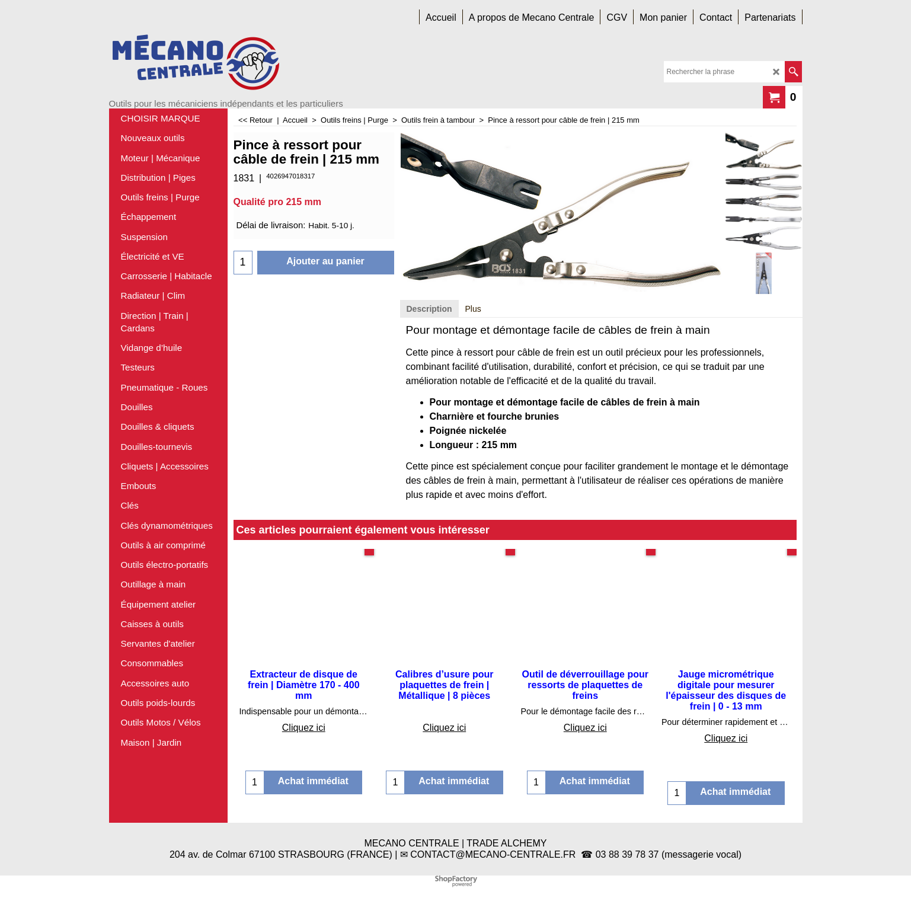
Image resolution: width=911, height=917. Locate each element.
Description (429, 309)
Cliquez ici (303, 728)
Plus (473, 309)
